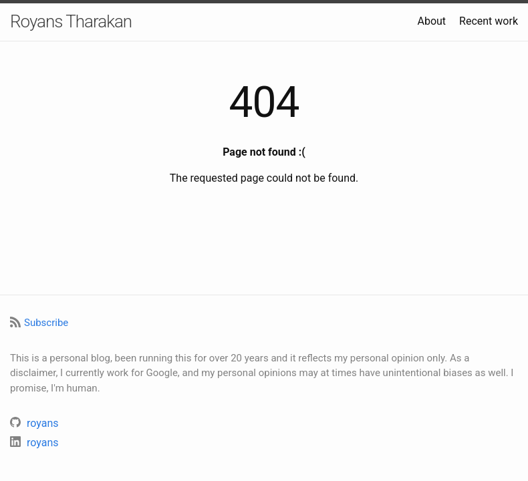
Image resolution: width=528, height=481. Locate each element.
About (431, 21)
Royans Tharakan (71, 21)
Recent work (488, 21)
